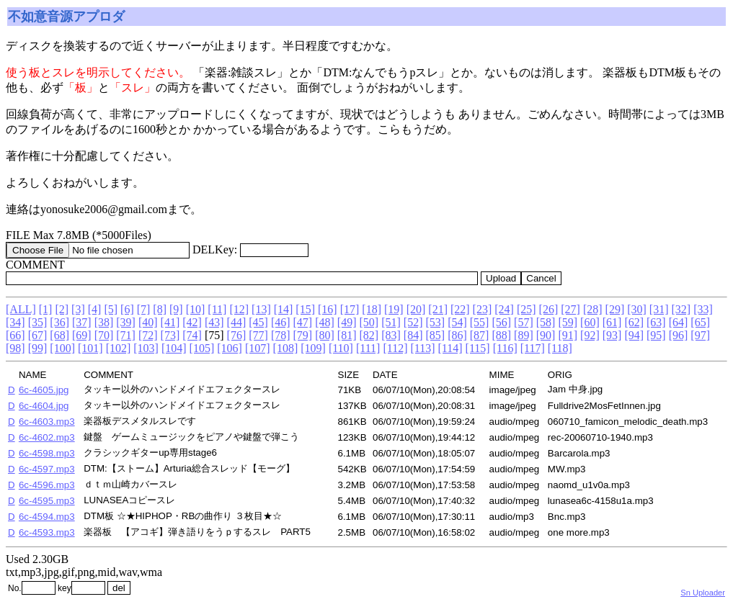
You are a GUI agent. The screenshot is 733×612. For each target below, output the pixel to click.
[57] (523, 322)
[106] (229, 348)
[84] (413, 335)
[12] (239, 309)
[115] (478, 348)
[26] (549, 309)
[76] (236, 335)
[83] (391, 335)
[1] (46, 309)
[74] (192, 335)
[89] (523, 335)
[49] (347, 322)
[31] (659, 309)
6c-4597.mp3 (47, 469)
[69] (82, 335)
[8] (159, 309)
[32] (681, 309)
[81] (347, 335)
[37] (82, 322)
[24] (504, 309)
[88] (501, 335)
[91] (567, 335)
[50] (369, 322)
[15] (305, 309)
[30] (637, 309)
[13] (261, 309)
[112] (395, 348)
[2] (61, 309)
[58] (546, 322)
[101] (90, 348)
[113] (422, 348)
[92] (590, 335)
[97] (700, 335)
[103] (146, 348)
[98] (15, 348)
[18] (371, 309)
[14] (283, 309)
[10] (195, 309)
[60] (590, 322)
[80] (324, 335)
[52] (413, 322)
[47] (303, 322)
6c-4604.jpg (44, 405)
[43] (214, 322)
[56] (501, 322)
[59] (567, 322)
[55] (479, 322)
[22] (460, 309)
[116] (505, 348)
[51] (391, 322)
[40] (148, 322)
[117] (532, 348)
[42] (192, 322)
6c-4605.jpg (44, 389)
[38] (104, 322)
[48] (324, 322)
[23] (482, 309)
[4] (95, 309)
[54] (457, 322)
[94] (634, 335)
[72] (148, 335)
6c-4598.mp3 (47, 453)
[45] (258, 322)
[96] (678, 335)
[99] (38, 348)
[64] (678, 322)
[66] (15, 335)
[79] (303, 335)
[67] (38, 335)
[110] (341, 348)
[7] (144, 309)
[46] (280, 322)
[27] (570, 309)
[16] (327, 309)
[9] (176, 309)
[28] (593, 309)
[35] (38, 322)
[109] (313, 348)
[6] (127, 309)
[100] (62, 348)
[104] (174, 348)
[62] (634, 322)
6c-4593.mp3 (47, 532)
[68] (59, 335)
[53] (435, 322)
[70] (104, 335)
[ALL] (21, 309)
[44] (236, 322)
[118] (560, 348)
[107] (257, 348)
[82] (369, 335)
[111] (368, 348)
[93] (612, 335)
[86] (457, 335)
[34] (15, 322)
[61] (612, 322)
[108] (285, 348)
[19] (394, 309)
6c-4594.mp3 (47, 516)
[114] (450, 348)
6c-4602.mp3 (47, 437)
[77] (258, 335)
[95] (656, 335)
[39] (126, 322)
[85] (435, 335)
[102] (118, 348)
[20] (416, 309)
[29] (615, 309)
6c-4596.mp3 (47, 485)
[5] (110, 309)
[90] (546, 335)
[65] (700, 322)
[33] (703, 309)
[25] (526, 309)
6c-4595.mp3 (47, 500)
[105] (202, 348)
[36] (59, 322)
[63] (656, 322)
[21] (438, 309)
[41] (170, 322)
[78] (280, 335)
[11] (217, 309)
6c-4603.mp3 (47, 421)
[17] (350, 309)
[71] (126, 335)
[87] (479, 335)
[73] (170, 335)
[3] (78, 309)
